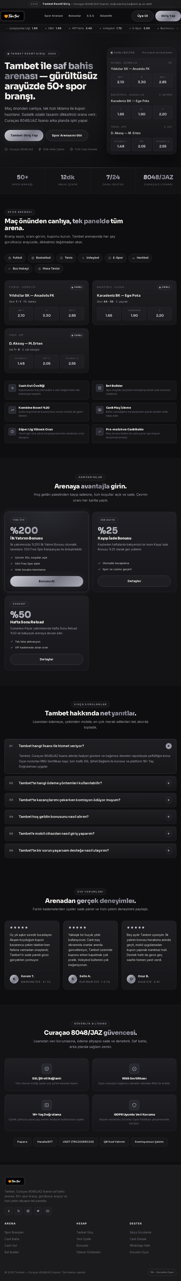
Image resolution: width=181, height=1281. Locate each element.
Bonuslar (75, 16)
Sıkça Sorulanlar (141, 1232)
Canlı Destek (138, 1239)
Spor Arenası (53, 16)
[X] (18, 1211)
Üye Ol (142, 16)
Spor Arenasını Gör (67, 135)
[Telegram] (38, 1211)
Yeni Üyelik (84, 1239)
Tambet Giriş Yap (24, 135)
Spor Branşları (14, 1232)
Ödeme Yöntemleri (89, 1252)
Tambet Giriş (85, 1232)
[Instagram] (28, 1211)
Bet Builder (12, 1252)
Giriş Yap (168, 16)
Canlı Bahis (12, 1239)
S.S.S (90, 16)
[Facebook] (9, 1211)
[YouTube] (48, 1211)
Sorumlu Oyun (139, 1252)
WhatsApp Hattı (140, 1245)
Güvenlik (106, 16)
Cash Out (11, 1245)
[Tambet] (12, 16)
